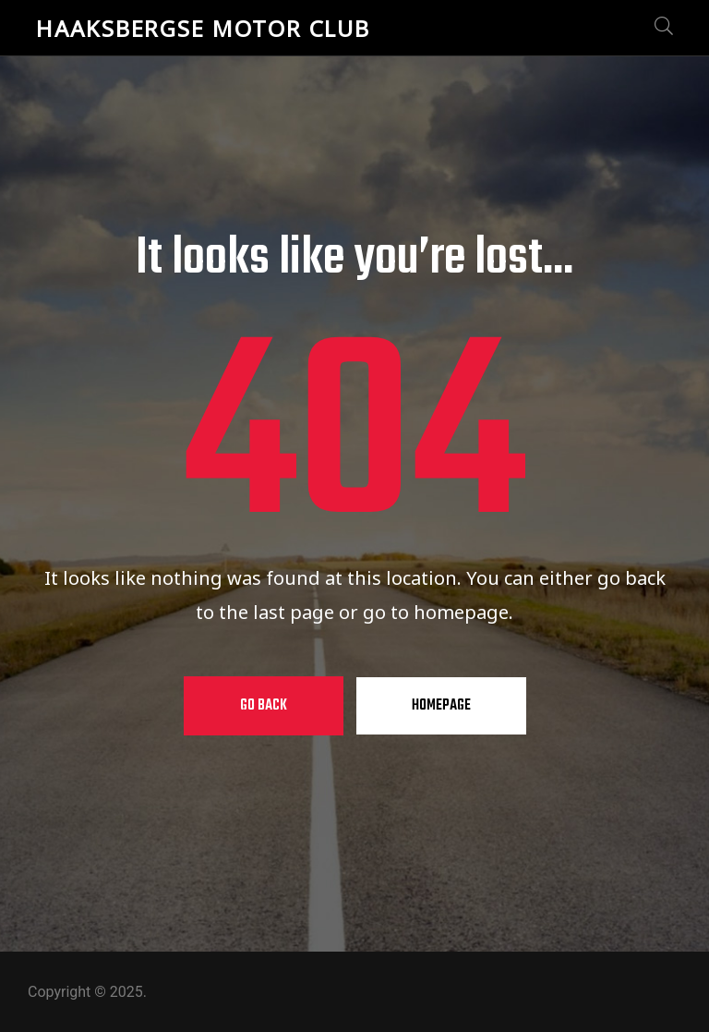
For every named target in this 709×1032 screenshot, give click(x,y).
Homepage (441, 706)
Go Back (263, 706)
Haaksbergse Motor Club (203, 28)
